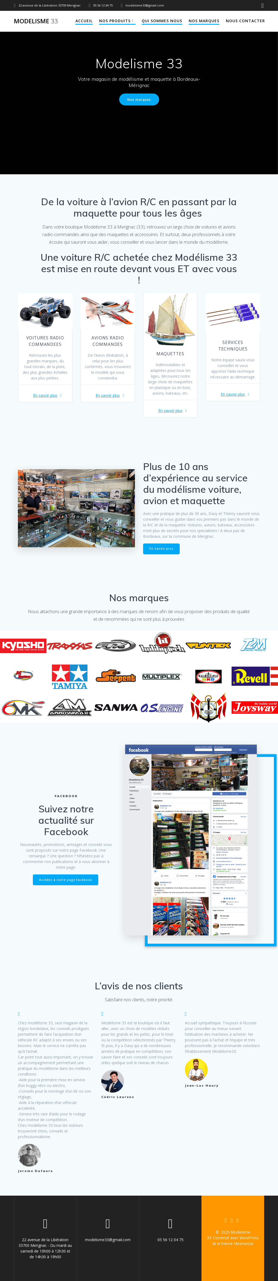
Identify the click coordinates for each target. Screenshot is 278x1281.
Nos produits (115, 20)
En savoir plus (45, 395)
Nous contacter (245, 20)
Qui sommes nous (162, 20)
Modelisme (36, 21)
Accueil (84, 20)
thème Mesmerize (237, 1243)
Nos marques (204, 20)
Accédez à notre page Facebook (65, 880)
